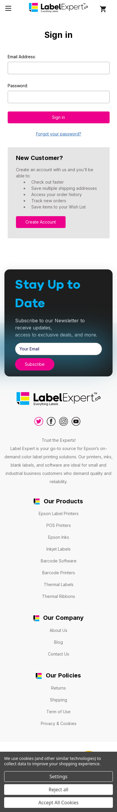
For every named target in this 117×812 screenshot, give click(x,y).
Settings (59, 776)
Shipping (58, 699)
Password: (18, 85)
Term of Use (58, 711)
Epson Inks (58, 537)
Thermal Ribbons (58, 596)
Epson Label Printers (59, 513)
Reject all (59, 789)
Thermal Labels (59, 584)
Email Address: (22, 56)
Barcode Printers (58, 572)
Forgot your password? (58, 133)
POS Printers (58, 525)
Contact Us (58, 653)
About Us (58, 630)
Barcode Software (59, 560)
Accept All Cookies (58, 802)
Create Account (40, 221)
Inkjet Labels (58, 548)
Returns (58, 687)
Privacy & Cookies (59, 723)
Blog (58, 642)
